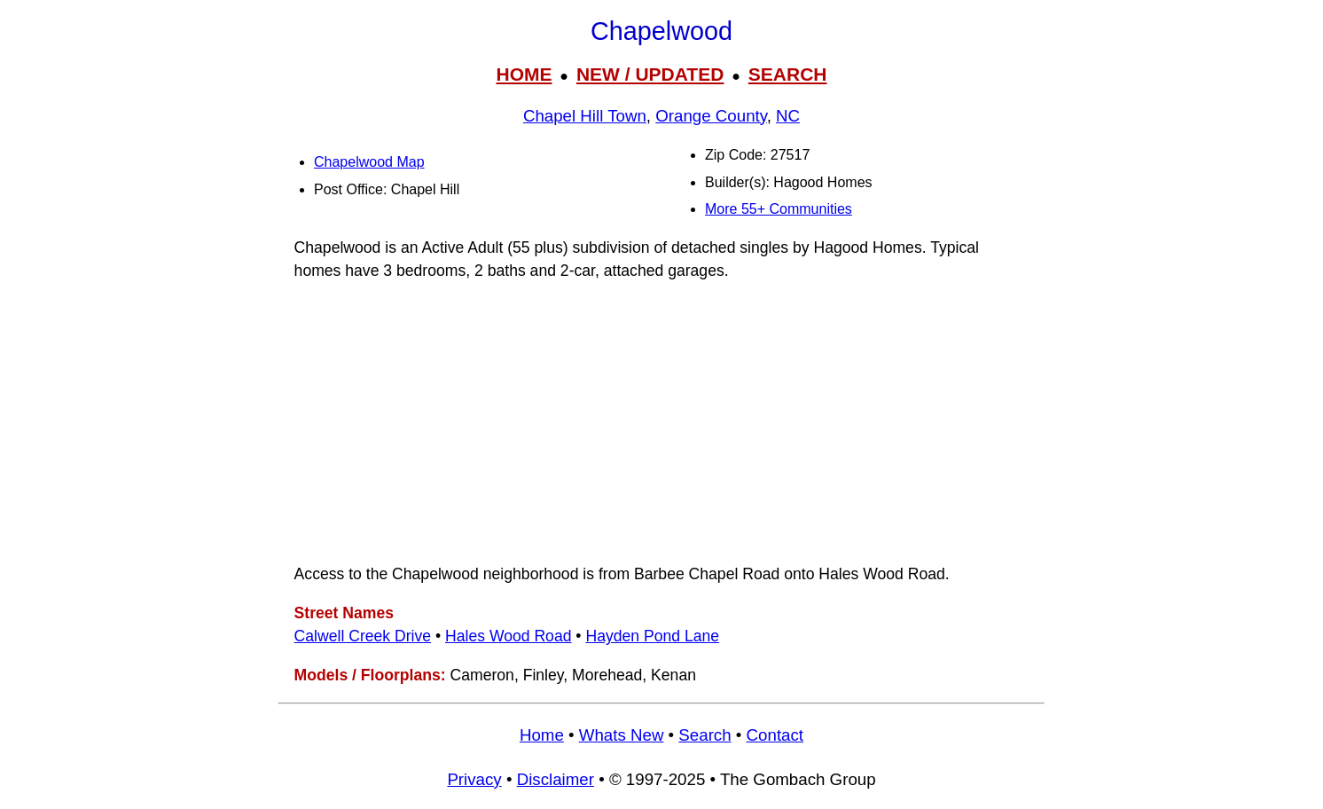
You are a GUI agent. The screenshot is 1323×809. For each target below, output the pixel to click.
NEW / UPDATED (650, 74)
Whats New (621, 735)
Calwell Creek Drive (362, 636)
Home (542, 735)
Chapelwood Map (369, 161)
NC (788, 115)
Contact (775, 735)
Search (704, 735)
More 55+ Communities (778, 208)
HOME (524, 74)
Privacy (474, 779)
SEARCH (787, 74)
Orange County (710, 115)
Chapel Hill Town (584, 115)
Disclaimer (555, 779)
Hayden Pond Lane (652, 636)
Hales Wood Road (508, 636)
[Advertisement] (661, 422)
